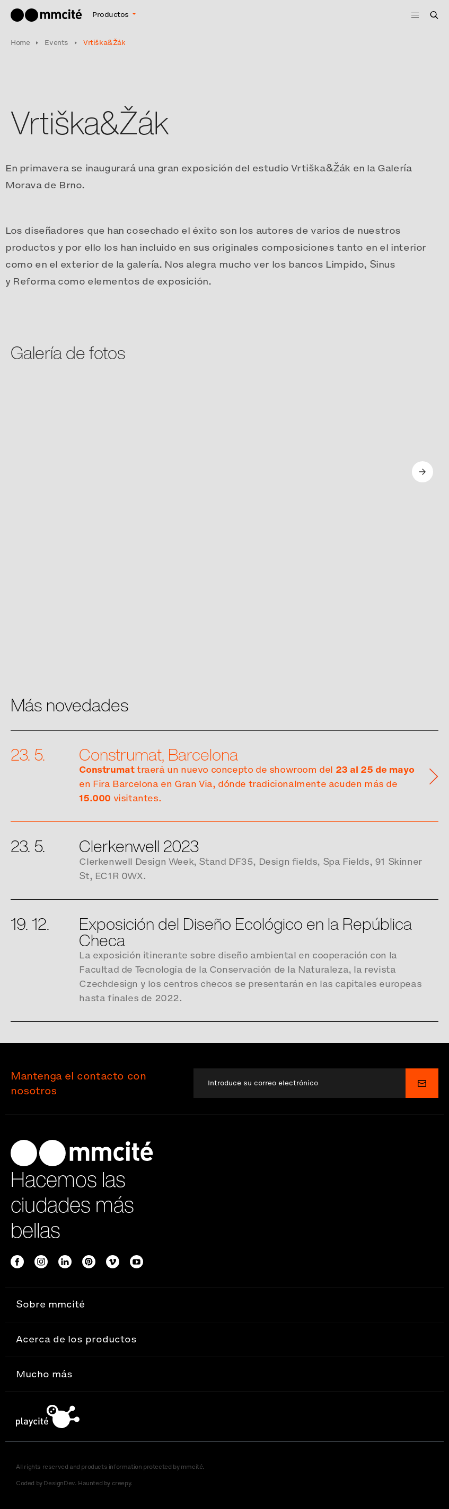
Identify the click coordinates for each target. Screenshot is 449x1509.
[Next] (425, 472)
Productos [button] (111, 15)
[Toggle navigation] (412, 14)
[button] (224, 1304)
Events (56, 42)
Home (20, 42)
